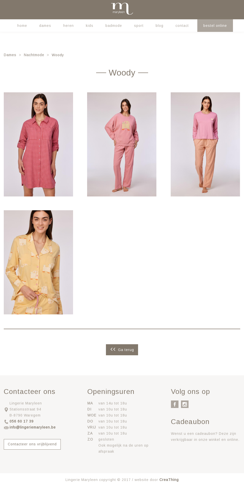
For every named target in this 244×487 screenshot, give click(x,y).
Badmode (113, 26)
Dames (45, 26)
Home (22, 26)
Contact (182, 26)
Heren (68, 26)
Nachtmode (34, 55)
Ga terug (126, 350)
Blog (159, 26)
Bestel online (215, 26)
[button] (38, 144)
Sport (139, 26)
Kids (89, 26)
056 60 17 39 (22, 421)
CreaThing (169, 480)
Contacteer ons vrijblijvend (32, 444)
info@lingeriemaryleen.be (33, 427)
